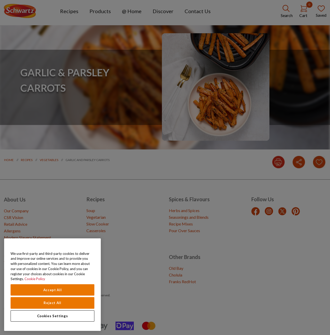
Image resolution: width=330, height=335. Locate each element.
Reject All (52, 303)
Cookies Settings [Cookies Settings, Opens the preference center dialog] (52, 316)
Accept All (52, 290)
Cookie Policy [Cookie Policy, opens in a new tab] (34, 279)
